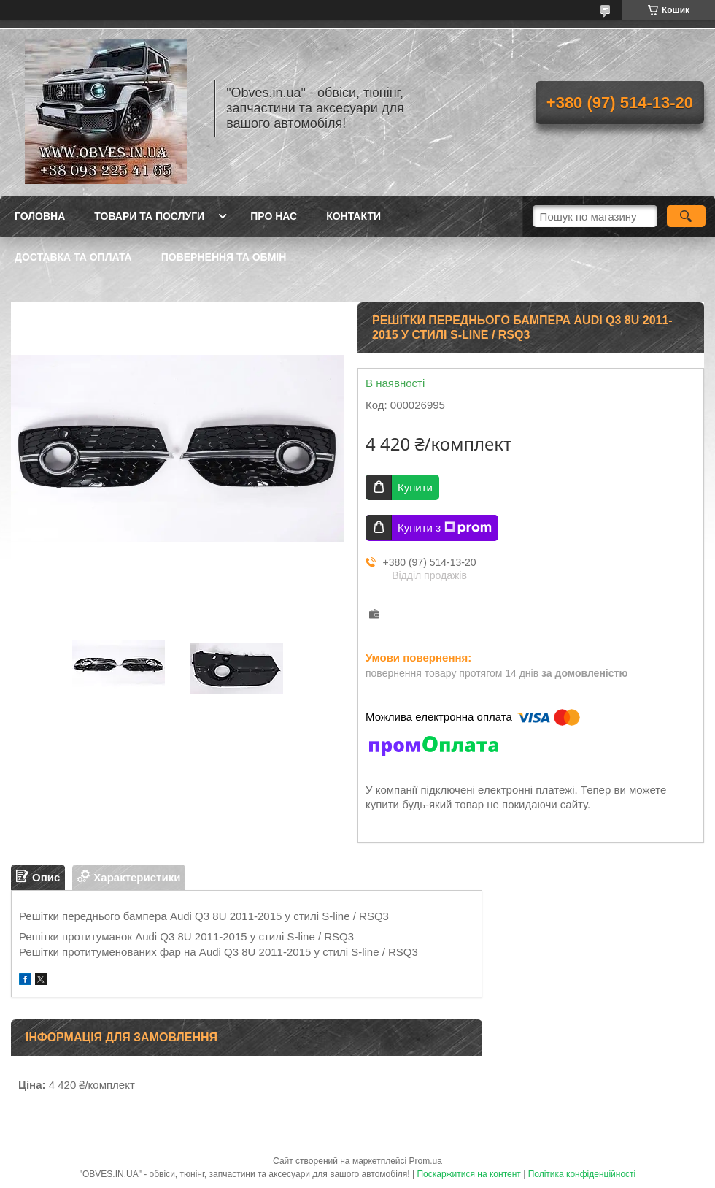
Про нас (273, 216)
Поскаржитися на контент (468, 1174)
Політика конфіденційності (582, 1174)
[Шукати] (686, 216)
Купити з (445, 527)
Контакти (353, 216)
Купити (415, 487)
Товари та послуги (149, 216)
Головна (40, 216)
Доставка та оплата (73, 257)
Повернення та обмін (224, 257)
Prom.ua (425, 1161)
